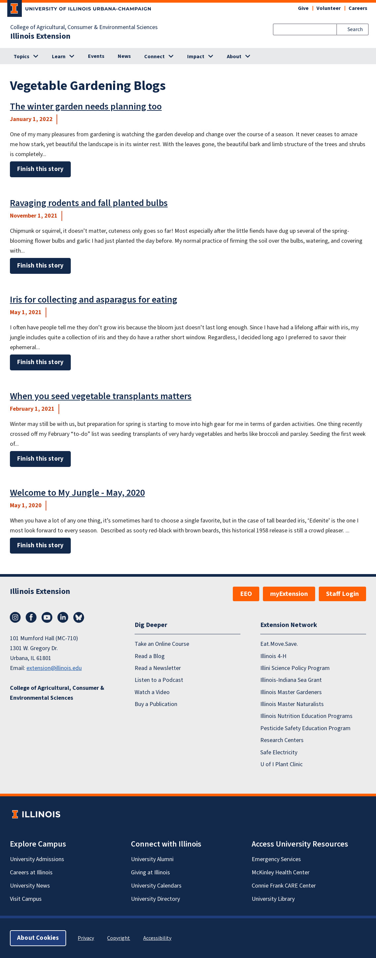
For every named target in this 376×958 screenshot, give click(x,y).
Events (96, 56)
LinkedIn (63, 617)
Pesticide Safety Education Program (305, 728)
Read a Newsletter (158, 668)
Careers (358, 8)
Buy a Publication (156, 704)
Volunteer (328, 8)
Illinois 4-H (273, 656)
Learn (58, 56)
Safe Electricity (278, 752)
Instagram (15, 617)
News (124, 56)
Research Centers (282, 740)
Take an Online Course (162, 644)
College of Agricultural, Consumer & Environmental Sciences (84, 27)
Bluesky (78, 617)
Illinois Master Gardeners (291, 692)
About (234, 56)
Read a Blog (150, 656)
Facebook (31, 617)
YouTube (47, 617)
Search (355, 29)
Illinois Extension (40, 36)
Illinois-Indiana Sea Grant (291, 680)
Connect (154, 56)
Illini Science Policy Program (295, 668)
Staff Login (342, 594)
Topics (21, 56)
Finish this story (40, 169)
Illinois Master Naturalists (292, 704)
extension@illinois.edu (54, 668)
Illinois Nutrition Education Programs (306, 716)
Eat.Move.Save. (279, 644)
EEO (246, 594)
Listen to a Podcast (159, 680)
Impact (195, 56)
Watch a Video (152, 692)
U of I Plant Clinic (281, 764)
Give (303, 8)
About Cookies (38, 938)
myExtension (289, 594)
